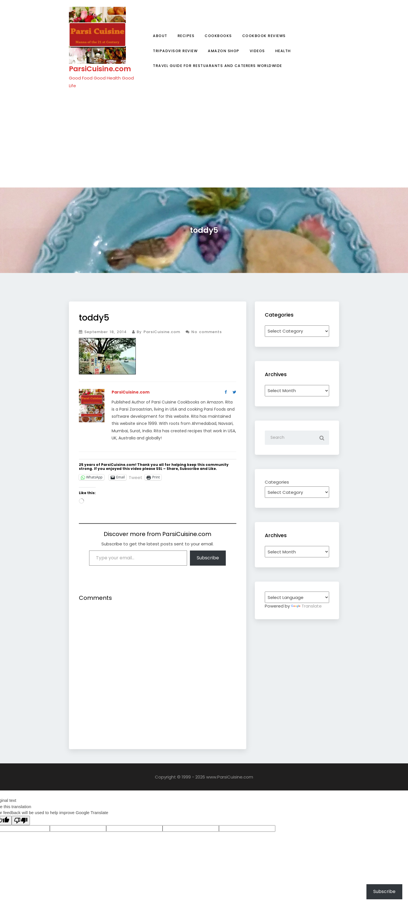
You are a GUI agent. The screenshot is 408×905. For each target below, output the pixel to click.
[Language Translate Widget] (297, 597)
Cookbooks (218, 35)
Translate (306, 606)
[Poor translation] (21, 820)
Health (283, 50)
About (160, 35)
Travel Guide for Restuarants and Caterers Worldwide (217, 65)
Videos (257, 50)
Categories (277, 482)
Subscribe (208, 558)
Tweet (135, 477)
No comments (204, 332)
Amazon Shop (223, 50)
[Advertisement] (204, 138)
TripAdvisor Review (175, 50)
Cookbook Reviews (264, 35)
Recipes (186, 35)
